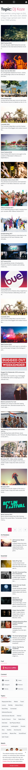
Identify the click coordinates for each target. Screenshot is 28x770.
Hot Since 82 (17, 730)
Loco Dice (4, 733)
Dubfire (9, 730)
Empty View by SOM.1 (18, 610)
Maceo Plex (13, 733)
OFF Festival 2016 (6, 261)
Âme (3, 730)
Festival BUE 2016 (6, 289)
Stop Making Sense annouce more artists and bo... (13, 430)
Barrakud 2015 (5, 487)
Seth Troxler (5, 737)
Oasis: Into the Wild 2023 (8, 71)
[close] (25, 752)
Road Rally (5, 708)
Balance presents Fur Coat (8, 402)
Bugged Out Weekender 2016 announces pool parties (13, 373)
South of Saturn (6, 719)
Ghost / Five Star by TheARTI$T (18, 647)
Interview (4, 723)
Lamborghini (14, 726)
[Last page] (25, 530)
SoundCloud (22, 733)
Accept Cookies (14, 765)
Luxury (4, 705)
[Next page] (20, 530)
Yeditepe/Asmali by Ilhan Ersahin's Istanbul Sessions (19, 623)
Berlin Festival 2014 (6, 514)
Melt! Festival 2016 (6, 344)
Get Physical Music (15, 723)
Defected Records (7, 712)
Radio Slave (22, 719)
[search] (26, 2)
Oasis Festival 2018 (6, 152)
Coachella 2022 (5, 124)
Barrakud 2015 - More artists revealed (12, 459)
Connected (13, 708)
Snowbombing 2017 (6, 233)
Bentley (10, 705)
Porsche (23, 726)
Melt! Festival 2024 (6, 43)
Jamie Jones (5, 726)
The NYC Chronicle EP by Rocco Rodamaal (19, 572)
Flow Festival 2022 (6, 98)
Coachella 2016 (5, 317)
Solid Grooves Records (8, 716)
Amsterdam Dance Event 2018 (9, 180)
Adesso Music (19, 705)
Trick (14, 719)
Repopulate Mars (6, 701)
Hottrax (19, 716)
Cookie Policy (6, 761)
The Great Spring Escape (19, 636)
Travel (22, 701)
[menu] (2, 2)
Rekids (16, 701)
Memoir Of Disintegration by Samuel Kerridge (17, 599)
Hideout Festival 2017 (7, 207)
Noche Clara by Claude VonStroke (19, 585)
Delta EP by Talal (17, 561)
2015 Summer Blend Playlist (18, 540)
